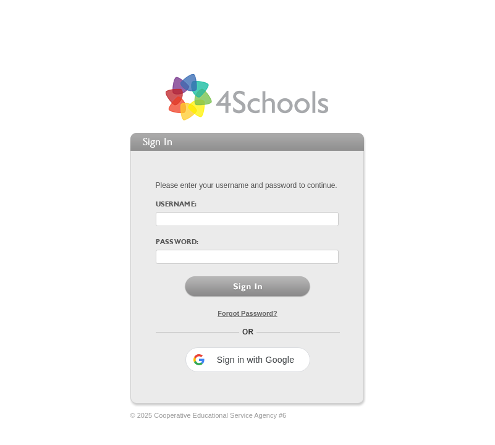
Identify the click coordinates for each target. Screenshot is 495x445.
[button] (247, 359)
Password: (177, 242)
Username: (176, 204)
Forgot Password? (247, 313)
